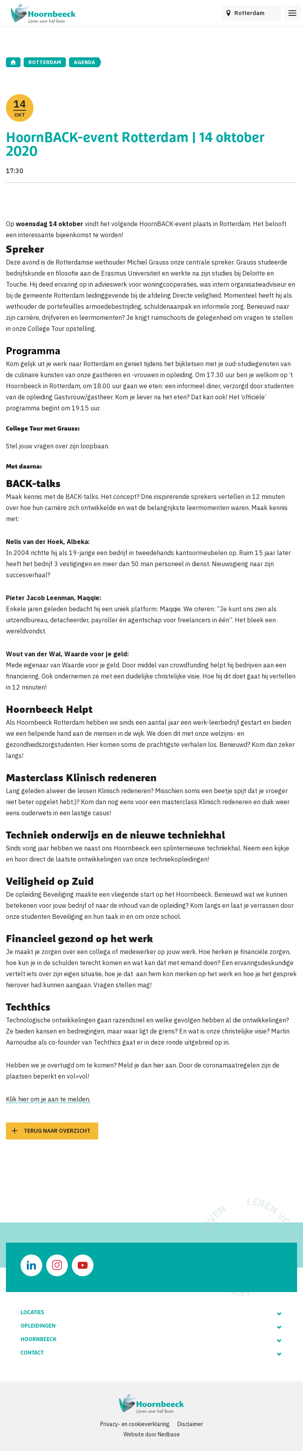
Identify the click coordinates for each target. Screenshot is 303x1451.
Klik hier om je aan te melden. (48, 1099)
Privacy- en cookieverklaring (135, 1424)
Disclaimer (190, 1424)
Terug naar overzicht (57, 1130)
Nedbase (169, 1434)
